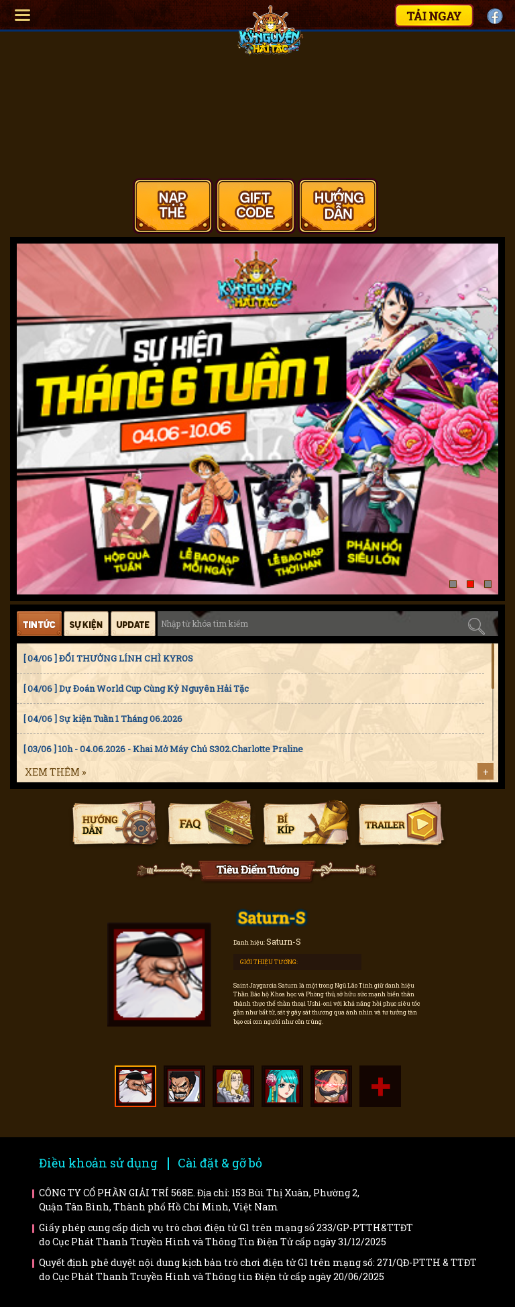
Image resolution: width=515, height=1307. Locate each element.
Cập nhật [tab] (133, 623)
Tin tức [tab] (39, 623)
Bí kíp (305, 824)
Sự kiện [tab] (86, 623)
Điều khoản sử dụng (98, 1163)
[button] (453, 584)
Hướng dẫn (115, 824)
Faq (210, 824)
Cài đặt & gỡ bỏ (220, 1163)
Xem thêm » (55, 772)
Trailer (400, 824)
